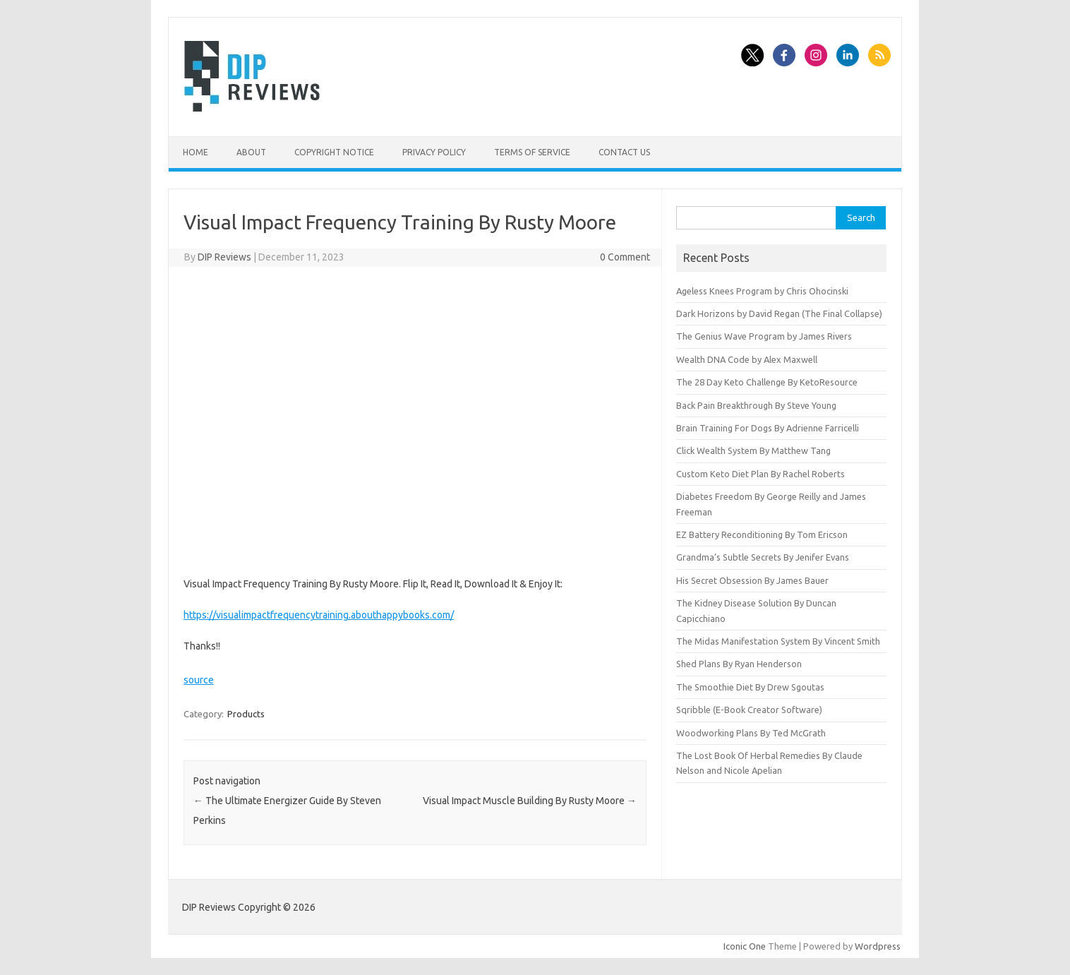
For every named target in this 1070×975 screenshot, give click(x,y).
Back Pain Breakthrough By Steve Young (756, 405)
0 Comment (625, 257)
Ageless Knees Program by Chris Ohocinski (762, 291)
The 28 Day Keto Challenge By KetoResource (767, 382)
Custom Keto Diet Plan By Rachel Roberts (760, 474)
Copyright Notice (334, 152)
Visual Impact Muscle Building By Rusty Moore (530, 800)
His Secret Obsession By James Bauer (752, 580)
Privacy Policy (434, 152)
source (199, 680)
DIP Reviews (224, 257)
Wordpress (878, 946)
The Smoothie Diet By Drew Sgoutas (750, 687)
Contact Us (624, 152)
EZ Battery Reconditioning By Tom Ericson (762, 534)
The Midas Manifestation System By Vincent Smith (778, 641)
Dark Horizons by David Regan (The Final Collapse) (779, 313)
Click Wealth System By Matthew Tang (753, 450)
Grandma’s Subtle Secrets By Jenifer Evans (762, 557)
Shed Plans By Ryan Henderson (739, 664)
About (251, 152)
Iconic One (744, 946)
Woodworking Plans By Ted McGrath (751, 733)
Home (195, 152)
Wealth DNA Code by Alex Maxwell (746, 359)
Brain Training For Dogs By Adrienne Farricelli (767, 428)
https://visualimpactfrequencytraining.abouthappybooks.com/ (319, 615)
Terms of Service (532, 152)
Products (246, 714)
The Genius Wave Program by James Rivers (764, 336)
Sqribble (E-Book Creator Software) (749, 709)
